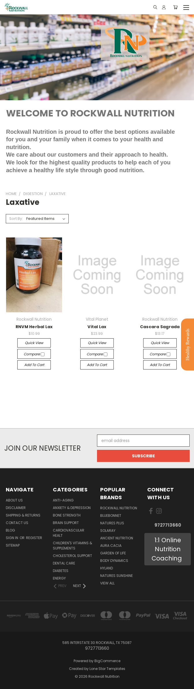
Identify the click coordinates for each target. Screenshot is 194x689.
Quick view (34, 342)
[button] (167, 549)
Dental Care (64, 563)
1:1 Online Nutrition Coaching (168, 549)
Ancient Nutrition (116, 538)
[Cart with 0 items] (175, 7)
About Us (14, 500)
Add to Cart (34, 364)
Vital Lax (96, 327)
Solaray (107, 530)
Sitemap (13, 545)
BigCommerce (107, 660)
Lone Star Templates (107, 668)
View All (107, 583)
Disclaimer (16, 507)
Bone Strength (67, 515)
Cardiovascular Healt (68, 533)
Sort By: (16, 218)
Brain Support (66, 522)
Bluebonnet (110, 515)
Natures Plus (112, 523)
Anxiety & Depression (72, 507)
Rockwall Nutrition (118, 508)
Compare (34, 354)
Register (34, 537)
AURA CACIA (111, 545)
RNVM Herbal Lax (34, 327)
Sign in (12, 537)
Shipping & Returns (23, 515)
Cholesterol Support (72, 555)
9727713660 (167, 525)
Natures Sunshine (116, 575)
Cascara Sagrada (160, 327)
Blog (10, 530)
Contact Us (17, 522)
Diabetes (60, 570)
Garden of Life (113, 553)
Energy (59, 578)
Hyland (106, 568)
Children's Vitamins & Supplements (72, 546)
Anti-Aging (63, 500)
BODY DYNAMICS (114, 560)
